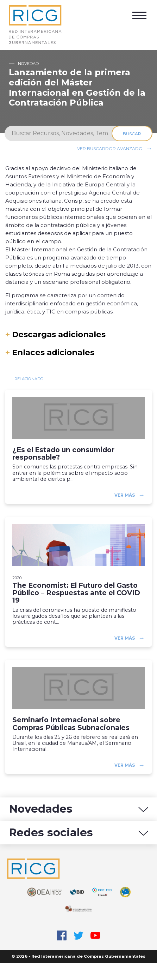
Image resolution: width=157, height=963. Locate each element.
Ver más (124, 495)
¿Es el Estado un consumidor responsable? (63, 453)
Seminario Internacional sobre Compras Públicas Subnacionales (71, 723)
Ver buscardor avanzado (110, 148)
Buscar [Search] (132, 133)
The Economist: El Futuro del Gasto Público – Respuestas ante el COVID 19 (76, 593)
